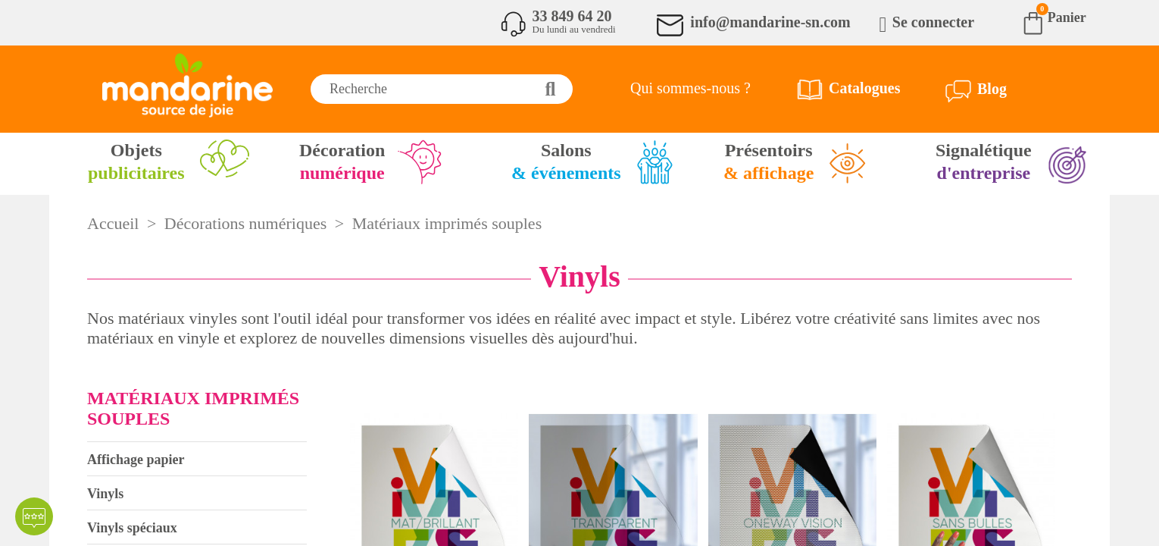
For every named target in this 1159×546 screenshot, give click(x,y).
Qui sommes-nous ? (690, 88)
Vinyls (105, 493)
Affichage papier (135, 459)
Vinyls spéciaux (132, 527)
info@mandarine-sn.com (770, 22)
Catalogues (864, 88)
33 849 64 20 (572, 16)
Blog (992, 88)
